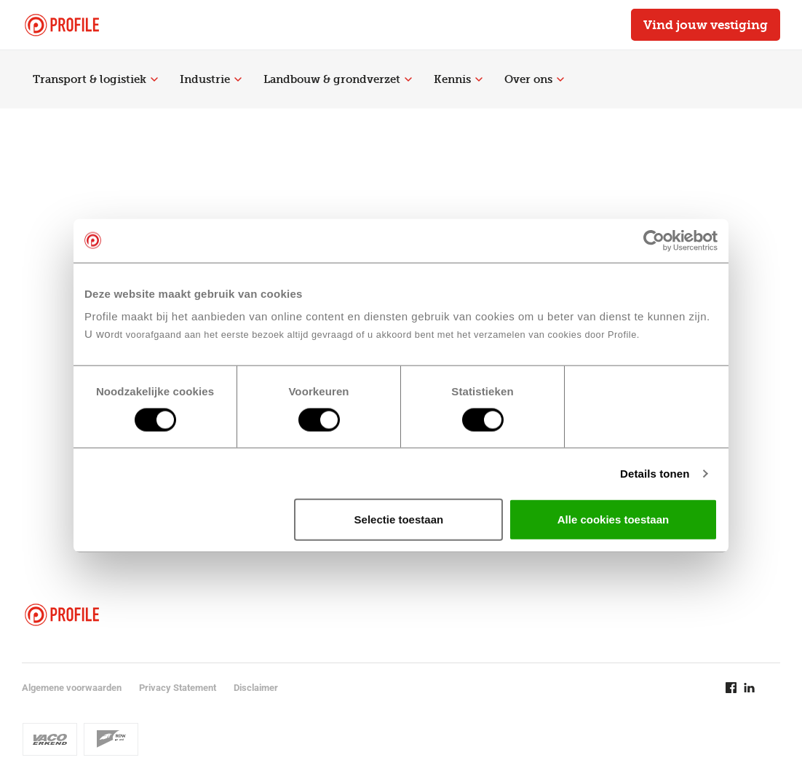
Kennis (458, 79)
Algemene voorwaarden (72, 687)
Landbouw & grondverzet (337, 79)
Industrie (211, 79)
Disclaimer (256, 687)
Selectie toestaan (399, 519)
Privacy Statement (177, 687)
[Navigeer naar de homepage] (62, 25)
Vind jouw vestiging (705, 24)
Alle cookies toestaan (613, 519)
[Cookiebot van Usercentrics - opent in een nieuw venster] (654, 240)
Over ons (534, 79)
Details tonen (654, 473)
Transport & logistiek (95, 79)
